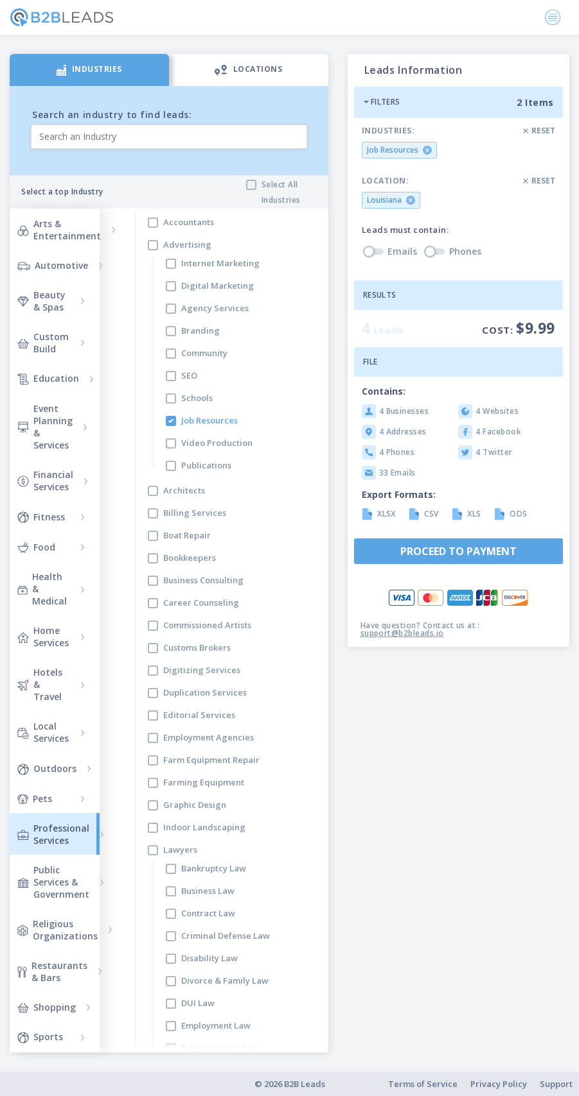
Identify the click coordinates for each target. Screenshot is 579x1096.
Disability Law (209, 958)
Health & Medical (42, 588)
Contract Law (208, 913)
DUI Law (198, 1003)
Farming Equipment (203, 782)
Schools (197, 398)
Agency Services (215, 308)
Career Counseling (201, 602)
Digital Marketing (217, 285)
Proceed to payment (458, 551)
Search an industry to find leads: (112, 114)
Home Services (43, 636)
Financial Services (45, 480)
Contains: (383, 391)
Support (556, 1084)
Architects (184, 490)
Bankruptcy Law (213, 868)
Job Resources (209, 420)
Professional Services (53, 834)
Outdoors (46, 768)
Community (204, 353)
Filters (381, 101)
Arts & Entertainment (59, 230)
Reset (539, 130)
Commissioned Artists (207, 625)
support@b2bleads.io (402, 633)
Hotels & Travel (39, 684)
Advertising (187, 244)
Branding (200, 330)
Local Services (43, 732)
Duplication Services (205, 692)
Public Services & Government (53, 882)
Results (379, 294)
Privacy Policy (498, 1084)
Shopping (46, 1007)
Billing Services (194, 512)
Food (36, 546)
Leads (383, 328)
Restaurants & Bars (52, 971)
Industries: (388, 130)
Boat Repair (187, 535)
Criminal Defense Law (225, 935)
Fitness (41, 516)
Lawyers (180, 849)
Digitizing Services (201, 670)
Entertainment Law (220, 1048)
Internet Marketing (220, 263)
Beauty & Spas (41, 301)
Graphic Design (194, 804)
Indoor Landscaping (204, 827)
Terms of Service (423, 1084)
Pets (34, 798)
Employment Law (216, 1025)
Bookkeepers (189, 557)
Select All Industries (281, 192)
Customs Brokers (197, 647)
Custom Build (43, 342)
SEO (189, 375)
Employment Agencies (208, 737)
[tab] (89, 70)
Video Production (217, 443)
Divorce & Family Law (225, 980)
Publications (206, 465)
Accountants (188, 222)
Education (48, 378)
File (370, 361)
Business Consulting (203, 580)
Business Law (208, 890)
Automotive (52, 265)
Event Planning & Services (45, 426)
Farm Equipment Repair (211, 760)
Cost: (518, 328)
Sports (40, 1037)
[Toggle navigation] (553, 17)
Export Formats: (399, 494)
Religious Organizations (57, 930)
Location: (385, 180)
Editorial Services (199, 715)
